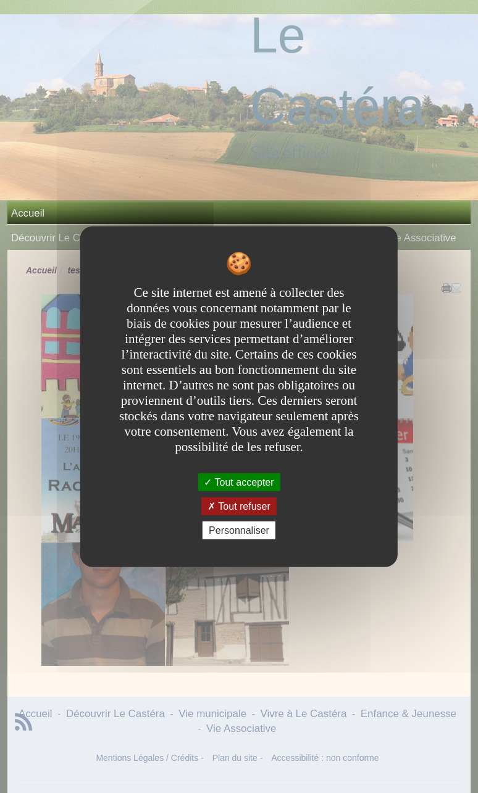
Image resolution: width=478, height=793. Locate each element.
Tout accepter (239, 481)
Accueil (27, 213)
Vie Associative (421, 238)
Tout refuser (239, 505)
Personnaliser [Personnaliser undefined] (239, 530)
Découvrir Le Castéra (60, 238)
